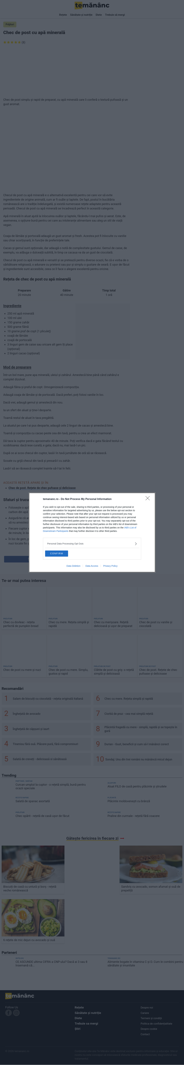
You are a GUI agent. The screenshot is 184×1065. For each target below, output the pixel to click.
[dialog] (92, 532)
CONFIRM (61, 553)
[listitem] (92, 543)
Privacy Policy (110, 566)
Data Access (91, 566)
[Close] (149, 499)
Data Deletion (73, 566)
